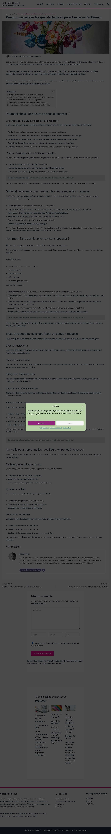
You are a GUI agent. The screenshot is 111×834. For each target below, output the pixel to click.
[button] (83, 406)
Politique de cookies (44, 428)
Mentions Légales (67, 428)
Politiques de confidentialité (56, 428)
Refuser (69, 423)
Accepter (41, 423)
